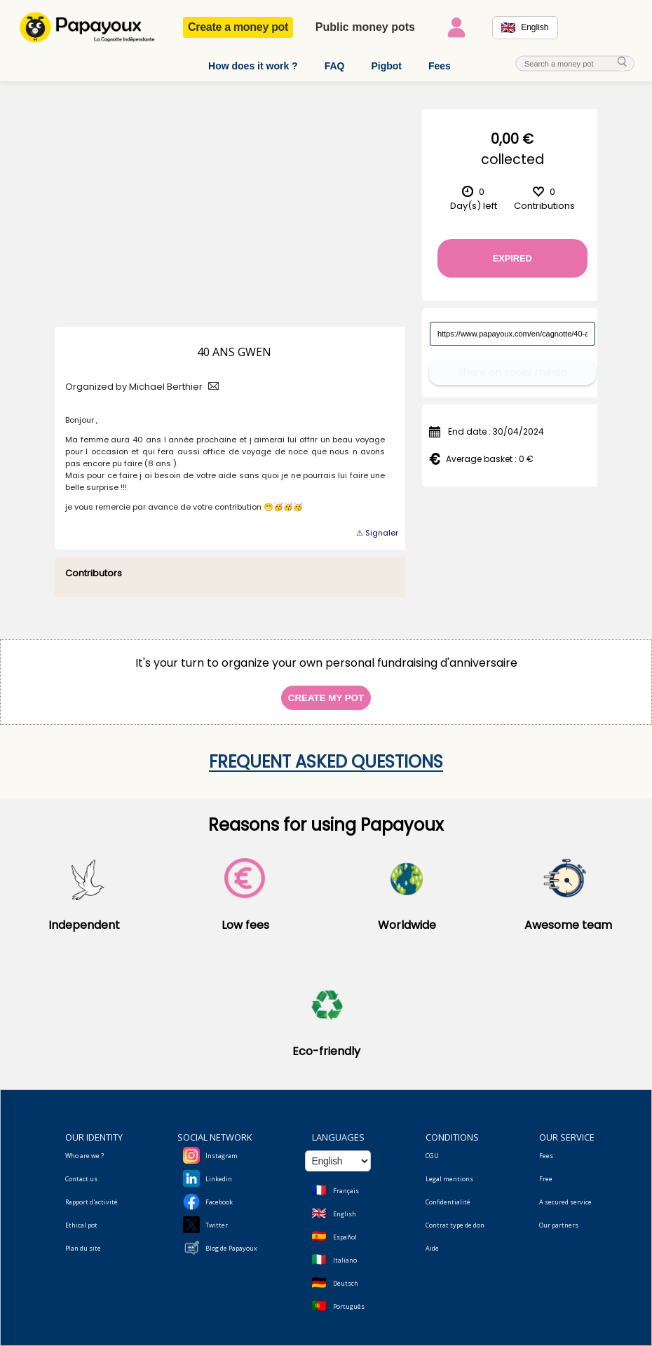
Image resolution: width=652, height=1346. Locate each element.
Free (545, 1178)
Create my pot (326, 698)
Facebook (219, 1201)
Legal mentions (449, 1178)
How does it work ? (253, 66)
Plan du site (83, 1248)
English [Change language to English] (344, 1213)
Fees (439, 66)
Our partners (558, 1225)
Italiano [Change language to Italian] (345, 1260)
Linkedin (218, 1178)
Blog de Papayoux (231, 1248)
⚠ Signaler (377, 532)
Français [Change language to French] (346, 1190)
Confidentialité (448, 1201)
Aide (432, 1248)
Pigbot (386, 66)
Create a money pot (238, 27)
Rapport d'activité (91, 1201)
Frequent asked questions (326, 761)
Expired (512, 258)
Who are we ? (84, 1155)
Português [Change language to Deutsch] (349, 1306)
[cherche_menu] (622, 62)
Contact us (81, 1178)
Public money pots (365, 27)
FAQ (335, 66)
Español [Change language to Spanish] (345, 1237)
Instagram (221, 1155)
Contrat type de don (455, 1225)
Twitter (216, 1225)
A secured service (565, 1201)
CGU (432, 1155)
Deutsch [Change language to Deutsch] (345, 1283)
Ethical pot (81, 1225)
